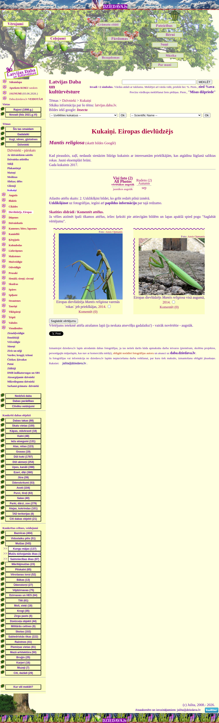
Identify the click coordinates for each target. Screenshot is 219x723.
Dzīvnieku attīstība (18, 159)
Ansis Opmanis (114, 231)
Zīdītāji (11, 368)
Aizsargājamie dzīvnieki (21, 377)
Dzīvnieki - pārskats (21, 150)
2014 (101, 307)
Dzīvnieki (69, 100)
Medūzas (12, 177)
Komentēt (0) (88, 312)
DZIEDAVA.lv (115, 6)
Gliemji (11, 185)
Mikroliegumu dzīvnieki (20, 381)
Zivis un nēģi (14, 350)
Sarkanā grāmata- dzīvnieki (23, 386)
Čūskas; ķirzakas (17, 359)
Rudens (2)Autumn (144, 181)
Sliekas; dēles (14, 181)
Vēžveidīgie (13, 342)
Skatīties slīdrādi (61, 212)
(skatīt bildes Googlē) (82, 143)
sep (144, 188)
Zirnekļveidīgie (15, 333)
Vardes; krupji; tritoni (20, 355)
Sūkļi (10, 163)
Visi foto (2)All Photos (122, 181)
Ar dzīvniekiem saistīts (20, 155)
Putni (10, 364)
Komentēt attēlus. (90, 212)
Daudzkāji (13, 337)
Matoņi (11, 172)
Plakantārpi (14, 168)
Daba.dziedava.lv (26, 99)
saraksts (23, 87)
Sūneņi (11, 346)
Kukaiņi (12, 190)
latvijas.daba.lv (105, 105)
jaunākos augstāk (123, 189)
